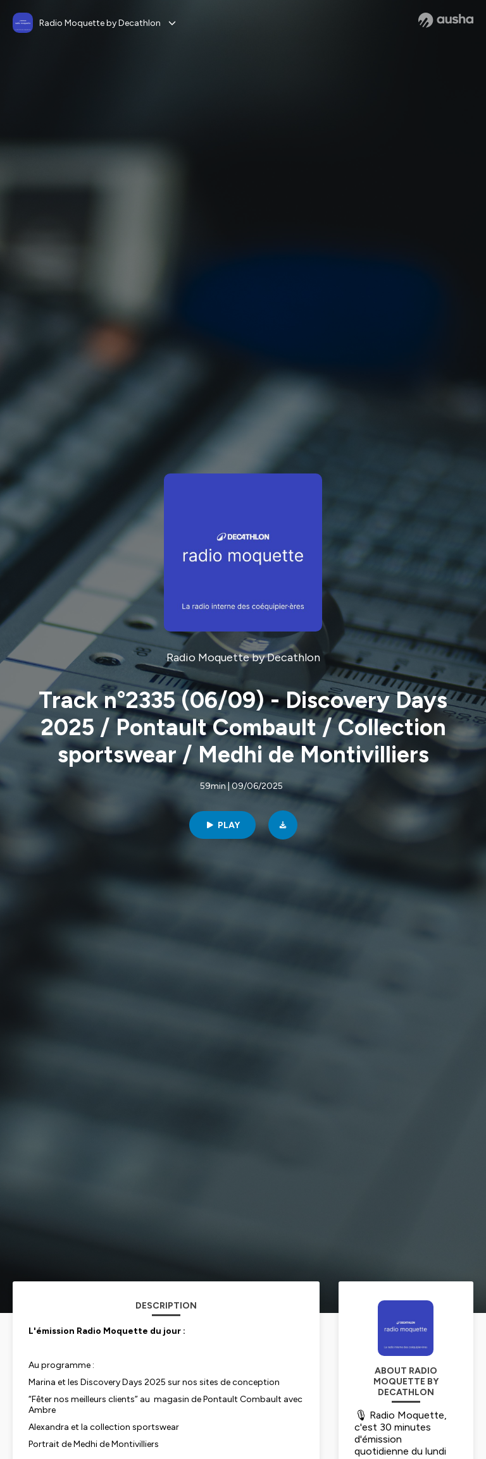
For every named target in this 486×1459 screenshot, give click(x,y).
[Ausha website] (445, 20)
